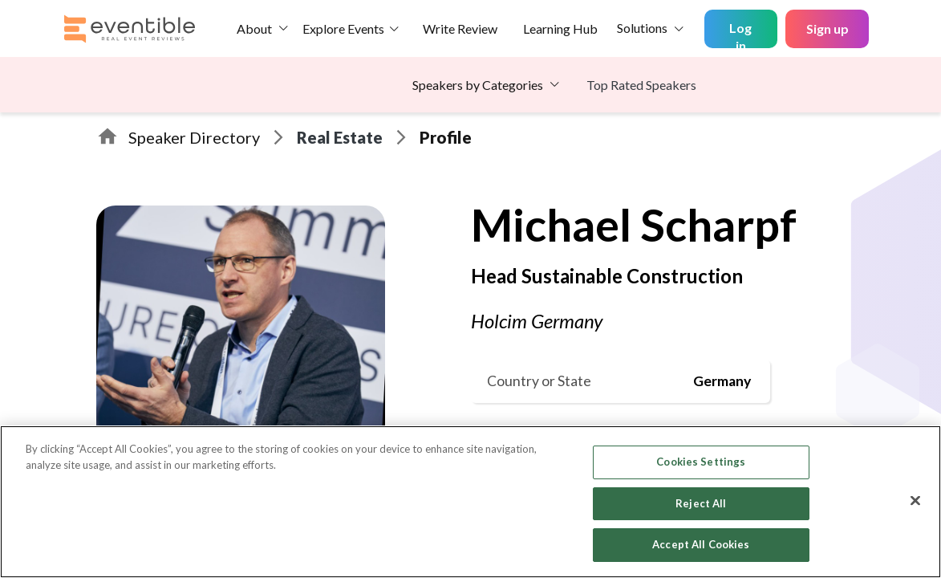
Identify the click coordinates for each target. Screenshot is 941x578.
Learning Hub (560, 28)
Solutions (642, 27)
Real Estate (340, 137)
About (254, 28)
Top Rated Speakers (641, 84)
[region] (470, 501)
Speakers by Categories (477, 84)
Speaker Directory (194, 137)
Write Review (460, 28)
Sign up (827, 28)
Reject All (700, 503)
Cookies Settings (700, 461)
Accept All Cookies (700, 544)
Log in (740, 34)
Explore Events (343, 28)
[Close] (915, 501)
